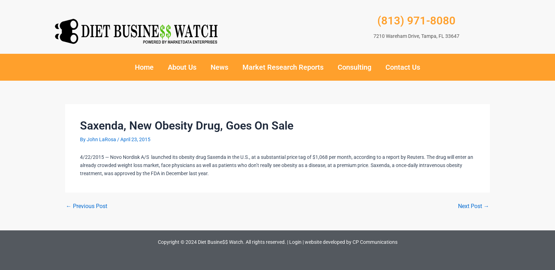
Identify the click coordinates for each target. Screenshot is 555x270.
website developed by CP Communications (351, 242)
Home (144, 67)
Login (295, 242)
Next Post (473, 206)
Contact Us (402, 67)
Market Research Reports (283, 67)
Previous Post (86, 206)
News (219, 67)
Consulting (354, 67)
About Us (182, 67)
